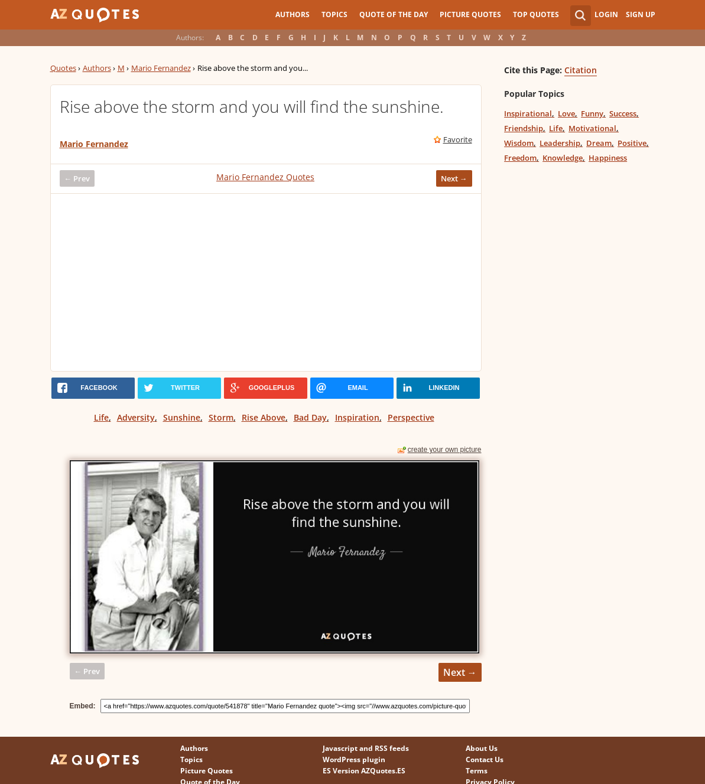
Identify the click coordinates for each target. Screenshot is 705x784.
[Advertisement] (266, 282)
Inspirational (528, 113)
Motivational (592, 128)
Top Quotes (536, 14)
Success (622, 113)
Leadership (560, 143)
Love (566, 113)
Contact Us (484, 759)
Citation (580, 70)
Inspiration (357, 417)
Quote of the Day (393, 14)
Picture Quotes (470, 14)
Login (606, 14)
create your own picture (445, 449)
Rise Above (263, 417)
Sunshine (181, 417)
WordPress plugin (354, 759)
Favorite (457, 139)
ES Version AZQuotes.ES (364, 771)
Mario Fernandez (161, 68)
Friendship (523, 128)
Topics (334, 14)
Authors (292, 14)
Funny (592, 113)
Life (101, 417)
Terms (477, 771)
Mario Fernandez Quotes (265, 177)
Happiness (608, 157)
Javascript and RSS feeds (366, 748)
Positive (632, 143)
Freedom (520, 157)
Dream (599, 143)
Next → (454, 178)
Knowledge (562, 157)
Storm (221, 417)
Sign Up (640, 14)
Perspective (411, 417)
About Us (482, 748)
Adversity (136, 417)
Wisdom (519, 143)
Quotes (63, 68)
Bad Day (310, 417)
